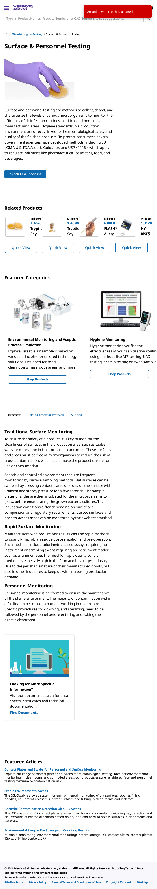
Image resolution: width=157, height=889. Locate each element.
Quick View (21, 247)
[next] (149, 234)
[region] (78, 234)
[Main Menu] (6, 7)
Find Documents (24, 712)
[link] (14, 882)
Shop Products (37, 379)
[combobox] (78, 18)
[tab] (14, 415)
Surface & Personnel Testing (63, 34)
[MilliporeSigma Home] (23, 7)
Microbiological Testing (27, 34)
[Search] (148, 18)
